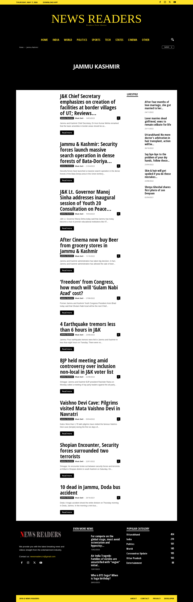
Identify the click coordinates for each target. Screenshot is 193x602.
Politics (82, 40)
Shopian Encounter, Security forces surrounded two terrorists (89, 450)
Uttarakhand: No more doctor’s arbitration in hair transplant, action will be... (157, 139)
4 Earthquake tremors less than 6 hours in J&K (87, 326)
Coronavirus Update (136, 553)
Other (145, 40)
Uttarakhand (133, 534)
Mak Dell (79, 118)
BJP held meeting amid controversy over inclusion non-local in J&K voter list (87, 366)
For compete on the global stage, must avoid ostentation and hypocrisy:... (105, 540)
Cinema (132, 40)
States (119, 40)
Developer (169, 598)
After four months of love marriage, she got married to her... (158, 105)
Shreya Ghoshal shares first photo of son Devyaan (158, 190)
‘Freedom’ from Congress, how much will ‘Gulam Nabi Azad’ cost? (89, 287)
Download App (50, 2)
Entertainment (134, 563)
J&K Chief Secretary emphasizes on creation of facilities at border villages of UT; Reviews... (88, 104)
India (56, 40)
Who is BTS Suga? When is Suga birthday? (104, 576)
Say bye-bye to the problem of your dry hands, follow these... (157, 157)
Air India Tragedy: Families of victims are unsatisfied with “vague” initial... (105, 560)
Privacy (157, 598)
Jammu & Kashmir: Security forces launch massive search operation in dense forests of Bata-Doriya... (88, 152)
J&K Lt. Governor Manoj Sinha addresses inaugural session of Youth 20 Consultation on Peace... (87, 200)
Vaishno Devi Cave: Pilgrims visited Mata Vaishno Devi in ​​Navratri (90, 408)
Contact (144, 598)
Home (44, 40)
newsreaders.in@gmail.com (43, 556)
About (133, 598)
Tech (108, 40)
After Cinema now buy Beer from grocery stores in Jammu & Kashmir (89, 245)
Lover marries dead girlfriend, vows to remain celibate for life (158, 121)
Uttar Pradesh (133, 558)
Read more (67, 132)
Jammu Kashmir (67, 118)
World (68, 40)
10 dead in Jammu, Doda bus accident (90, 489)
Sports (96, 40)
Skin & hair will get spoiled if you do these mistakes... (158, 174)
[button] (172, 39)
